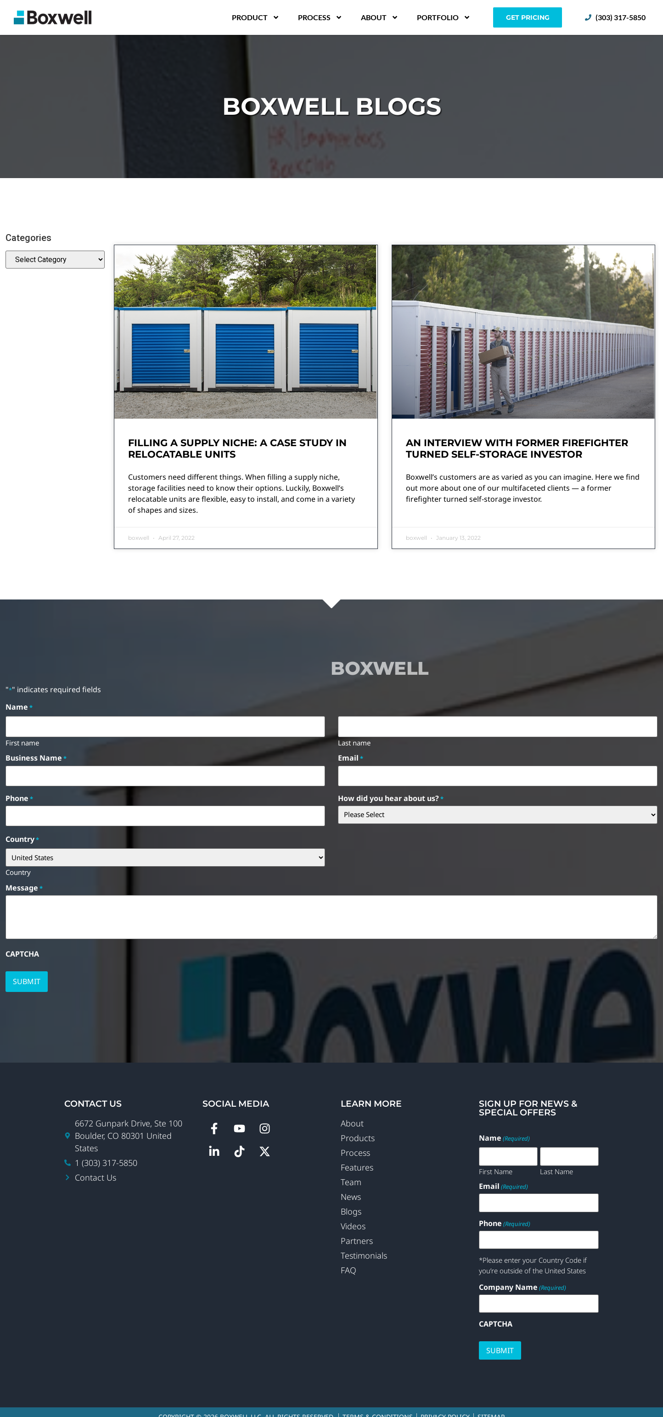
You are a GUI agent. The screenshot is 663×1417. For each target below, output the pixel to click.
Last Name (556, 1162)
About (380, 17)
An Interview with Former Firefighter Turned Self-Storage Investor (517, 448)
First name (22, 740)
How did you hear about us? (391, 793)
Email (350, 756)
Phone (19, 793)
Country (18, 865)
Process (320, 17)
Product (256, 17)
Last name (354, 740)
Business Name (36, 756)
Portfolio (444, 17)
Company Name (522, 1277)
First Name (495, 1162)
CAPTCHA (22, 947)
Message (24, 881)
